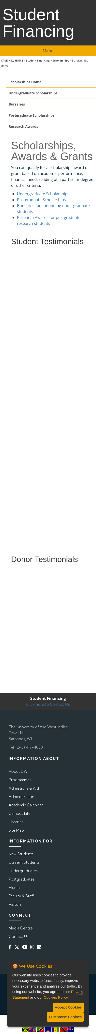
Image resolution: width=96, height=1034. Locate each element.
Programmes (20, 779)
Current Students (24, 862)
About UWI (18, 771)
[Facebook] (11, 947)
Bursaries (17, 104)
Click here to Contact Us (48, 704)
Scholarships (60, 60)
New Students (21, 854)
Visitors (15, 904)
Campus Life (20, 813)
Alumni (14, 887)
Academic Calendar (26, 805)
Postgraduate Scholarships (31, 115)
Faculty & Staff (21, 896)
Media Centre (21, 928)
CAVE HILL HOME (12, 60)
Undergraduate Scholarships (33, 93)
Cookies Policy (56, 997)
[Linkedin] (40, 947)
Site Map (16, 830)
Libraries (16, 821)
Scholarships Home (25, 82)
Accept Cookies (68, 1007)
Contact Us (19, 936)
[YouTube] (25, 947)
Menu (48, 51)
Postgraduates (21, 879)
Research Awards (23, 126)
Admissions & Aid (24, 788)
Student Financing (38, 60)
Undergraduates (23, 870)
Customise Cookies (65, 1016)
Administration (21, 796)
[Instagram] (33, 947)
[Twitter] (18, 947)
